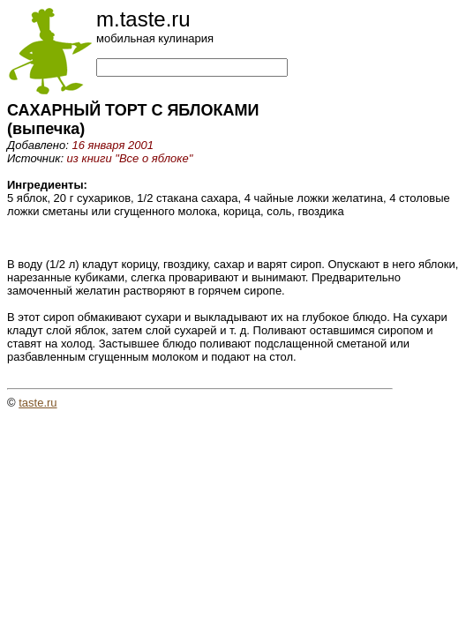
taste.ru (37, 402)
